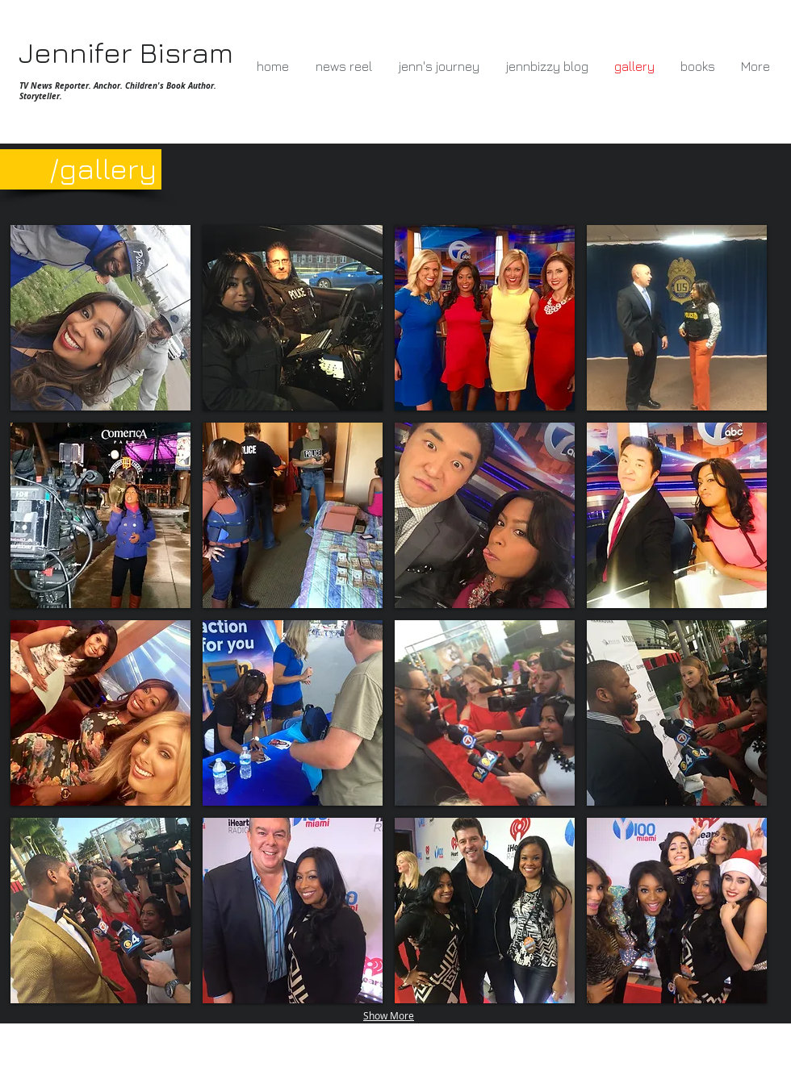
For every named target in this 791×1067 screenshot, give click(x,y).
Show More (388, 1015)
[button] (100, 318)
